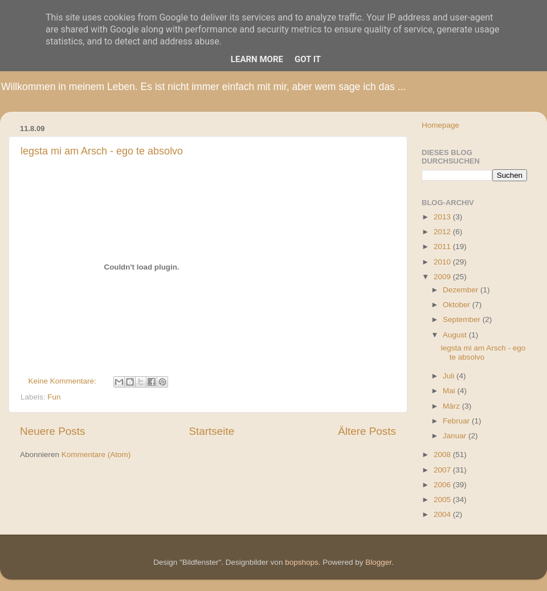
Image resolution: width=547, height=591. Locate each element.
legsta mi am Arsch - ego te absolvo (102, 151)
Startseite (211, 431)
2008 (443, 454)
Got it (308, 59)
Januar (455, 435)
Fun (53, 397)
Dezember (461, 290)
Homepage (440, 125)
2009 (443, 276)
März (452, 406)
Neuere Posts (52, 431)
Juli (449, 376)
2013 (443, 217)
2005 (443, 499)
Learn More (257, 59)
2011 (443, 246)
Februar (457, 421)
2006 (443, 484)
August (456, 335)
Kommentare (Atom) (96, 454)
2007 (443, 470)
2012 (443, 231)
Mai (450, 390)
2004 (443, 514)
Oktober (457, 304)
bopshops (302, 562)
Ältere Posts (367, 431)
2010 (443, 262)
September (463, 319)
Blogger (378, 562)
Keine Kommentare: (63, 381)
